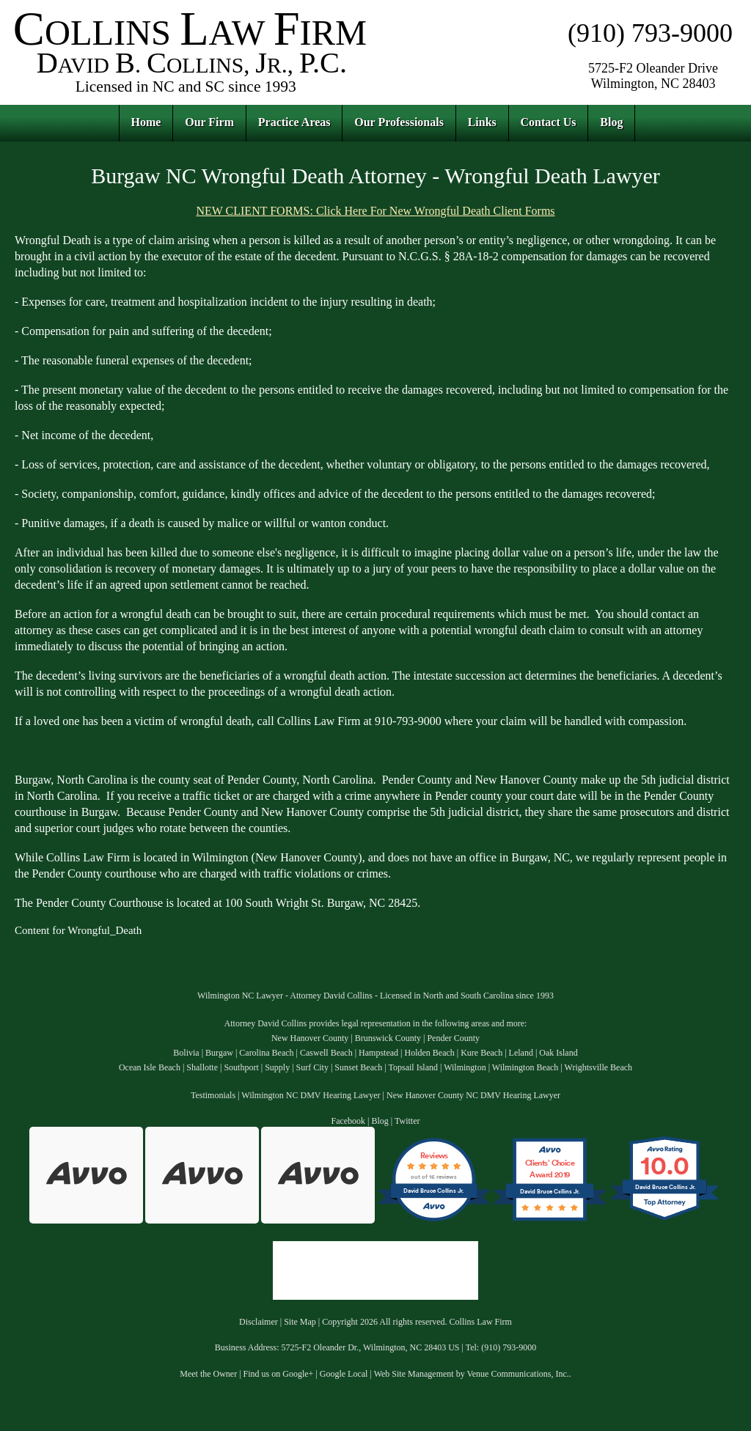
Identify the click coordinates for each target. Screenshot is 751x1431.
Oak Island (558, 1053)
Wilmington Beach (525, 1067)
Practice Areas (294, 122)
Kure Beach (481, 1053)
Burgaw (219, 1053)
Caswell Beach (326, 1053)
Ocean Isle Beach (149, 1067)
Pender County (453, 1038)
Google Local (344, 1374)
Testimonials (213, 1095)
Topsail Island (412, 1067)
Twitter (407, 1121)
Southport (241, 1067)
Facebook (348, 1121)
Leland (521, 1053)
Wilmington (465, 1067)
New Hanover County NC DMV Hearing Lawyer (473, 1095)
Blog (611, 122)
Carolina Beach (266, 1053)
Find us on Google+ (278, 1374)
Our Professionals (399, 122)
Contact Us (548, 122)
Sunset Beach (358, 1067)
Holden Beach (429, 1053)
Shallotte (202, 1067)
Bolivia (186, 1053)
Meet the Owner (208, 1374)
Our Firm (209, 122)
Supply (277, 1067)
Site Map (300, 1322)
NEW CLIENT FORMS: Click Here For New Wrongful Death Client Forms (375, 211)
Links (482, 122)
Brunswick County (388, 1038)
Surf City (312, 1067)
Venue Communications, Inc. (517, 1374)
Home (146, 122)
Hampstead (378, 1053)
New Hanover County (309, 1038)
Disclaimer (258, 1322)
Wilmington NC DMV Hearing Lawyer (310, 1095)
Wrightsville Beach (599, 1067)
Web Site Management (414, 1374)
